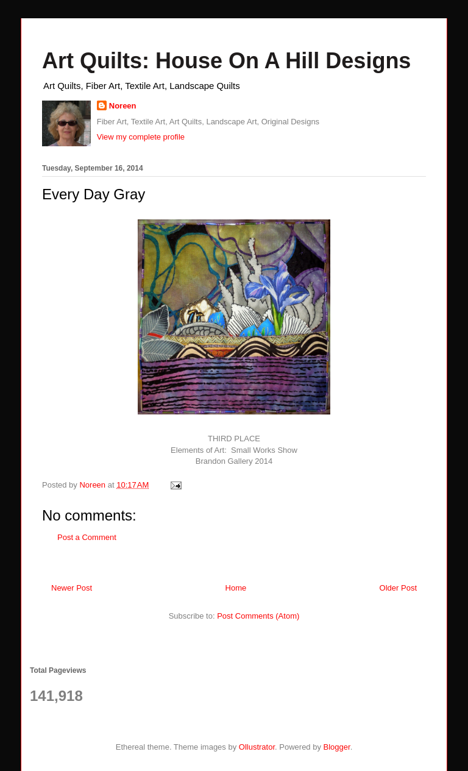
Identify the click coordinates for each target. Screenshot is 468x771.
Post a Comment (86, 537)
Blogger (337, 746)
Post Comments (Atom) (258, 615)
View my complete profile (141, 136)
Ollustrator (257, 746)
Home (236, 587)
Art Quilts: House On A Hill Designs (226, 60)
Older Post (398, 587)
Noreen (122, 105)
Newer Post (71, 587)
